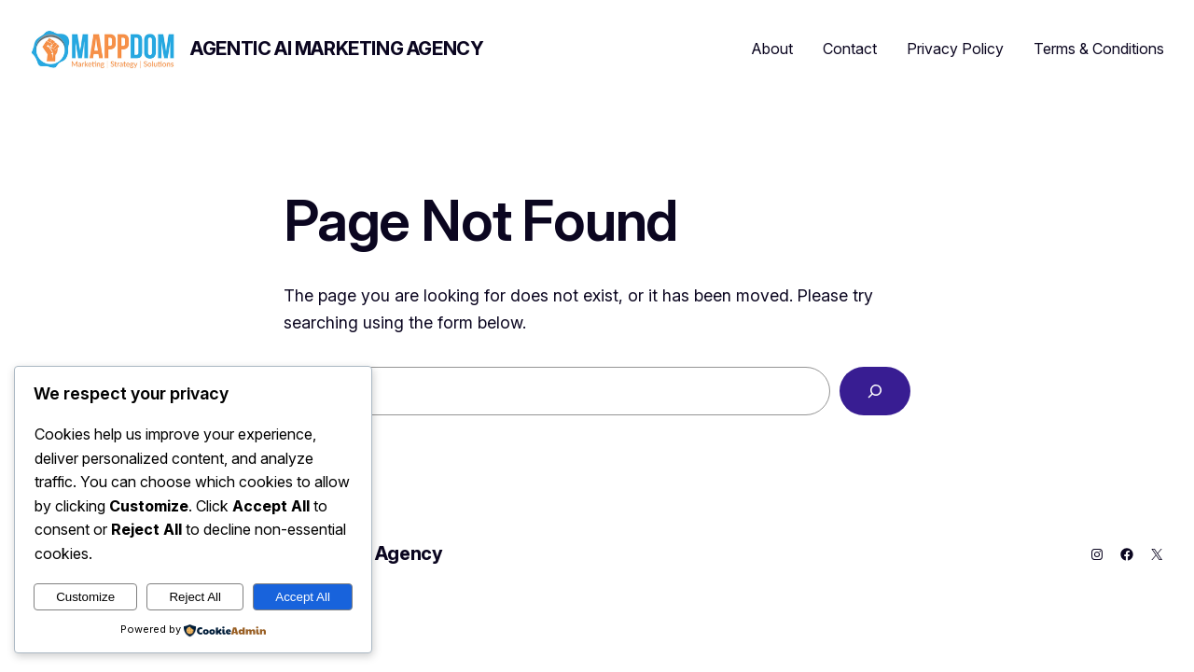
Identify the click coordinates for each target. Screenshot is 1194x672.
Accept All (302, 597)
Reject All (195, 597)
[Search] (875, 391)
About (772, 48)
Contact (850, 48)
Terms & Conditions (1099, 48)
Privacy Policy (955, 48)
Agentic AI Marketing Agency (336, 48)
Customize (85, 597)
